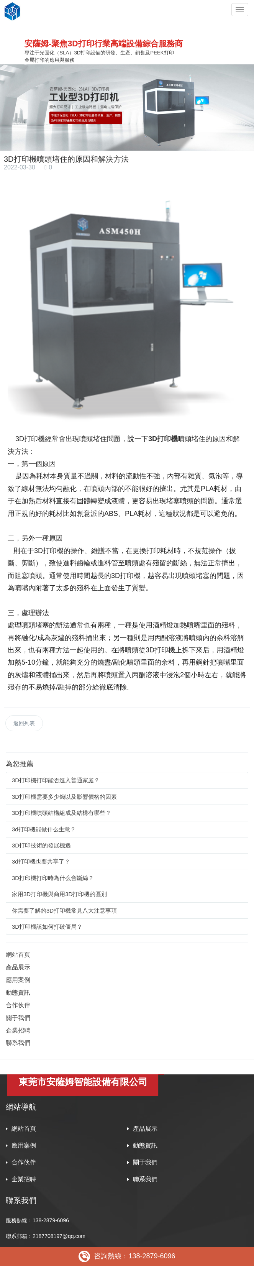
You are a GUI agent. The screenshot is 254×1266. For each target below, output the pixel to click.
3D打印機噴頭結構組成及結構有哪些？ (61, 813)
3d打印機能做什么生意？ (44, 829)
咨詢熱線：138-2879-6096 (127, 1256)
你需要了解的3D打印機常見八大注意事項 (64, 910)
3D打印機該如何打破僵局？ (47, 926)
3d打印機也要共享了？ (41, 861)
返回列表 (24, 723)
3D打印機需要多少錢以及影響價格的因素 (64, 796)
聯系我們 (18, 1042)
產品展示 (18, 967)
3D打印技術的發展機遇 (41, 845)
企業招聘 (18, 1030)
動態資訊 (18, 992)
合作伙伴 (18, 1005)
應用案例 (18, 980)
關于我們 (18, 1018)
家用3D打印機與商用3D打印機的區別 (59, 894)
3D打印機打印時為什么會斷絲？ (53, 878)
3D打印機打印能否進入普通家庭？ (56, 780)
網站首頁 (18, 954)
